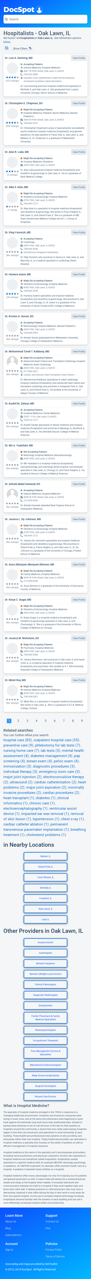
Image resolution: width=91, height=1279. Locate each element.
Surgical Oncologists (45, 1086)
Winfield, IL (45, 888)
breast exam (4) (39, 761)
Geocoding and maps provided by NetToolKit (31, 1263)
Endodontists (45, 1005)
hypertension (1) (46, 819)
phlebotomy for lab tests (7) (57, 745)
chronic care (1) (42, 803)
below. (7, 41)
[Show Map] (6, 48)
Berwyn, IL (46, 856)
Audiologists (45, 953)
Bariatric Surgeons (45, 963)
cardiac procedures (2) (61, 793)
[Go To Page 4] (36, 720)
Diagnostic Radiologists (45, 995)
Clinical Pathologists (45, 984)
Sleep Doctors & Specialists (45, 1075)
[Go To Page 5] (45, 720)
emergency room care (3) (59, 772)
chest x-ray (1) (72, 819)
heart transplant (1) (18, 798)
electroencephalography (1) (25, 808)
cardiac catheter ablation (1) (26, 824)
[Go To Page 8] (72, 720)
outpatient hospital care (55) (56, 740)
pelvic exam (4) (66, 761)
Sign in (9, 1249)
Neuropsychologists (45, 1030)
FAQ (48, 1228)
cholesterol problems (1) (46, 835)
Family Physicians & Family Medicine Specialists (45, 1018)
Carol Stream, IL (46, 877)
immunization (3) (17, 766)
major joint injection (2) (22, 777)
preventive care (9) (18, 745)
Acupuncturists (45, 942)
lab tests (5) (50, 751)
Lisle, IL (45, 919)
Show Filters (22, 48)
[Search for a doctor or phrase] (45, 19)
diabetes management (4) (51, 756)
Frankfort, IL (45, 898)
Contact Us (52, 1221)
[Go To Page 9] (81, 720)
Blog (8, 1228)
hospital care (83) (17, 740)
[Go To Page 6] (54, 720)
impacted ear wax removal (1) (45, 814)
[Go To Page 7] (63, 720)
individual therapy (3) (20, 772)
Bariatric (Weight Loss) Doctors (45, 974)
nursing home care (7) (21, 751)
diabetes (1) (46, 798)
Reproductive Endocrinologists (45, 1065)
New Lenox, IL (46, 909)
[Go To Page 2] (18, 720)
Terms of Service (55, 1256)
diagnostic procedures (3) (54, 766)
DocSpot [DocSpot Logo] (22, 9)
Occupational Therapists (45, 1040)
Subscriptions (13, 1235)
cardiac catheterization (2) (55, 782)
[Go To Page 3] (27, 720)
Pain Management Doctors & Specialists (45, 1053)
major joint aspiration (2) (46, 787)
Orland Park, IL (45, 867)
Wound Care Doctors (45, 1096)
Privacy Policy (54, 1249)
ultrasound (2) (21, 782)
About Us (10, 1221)
